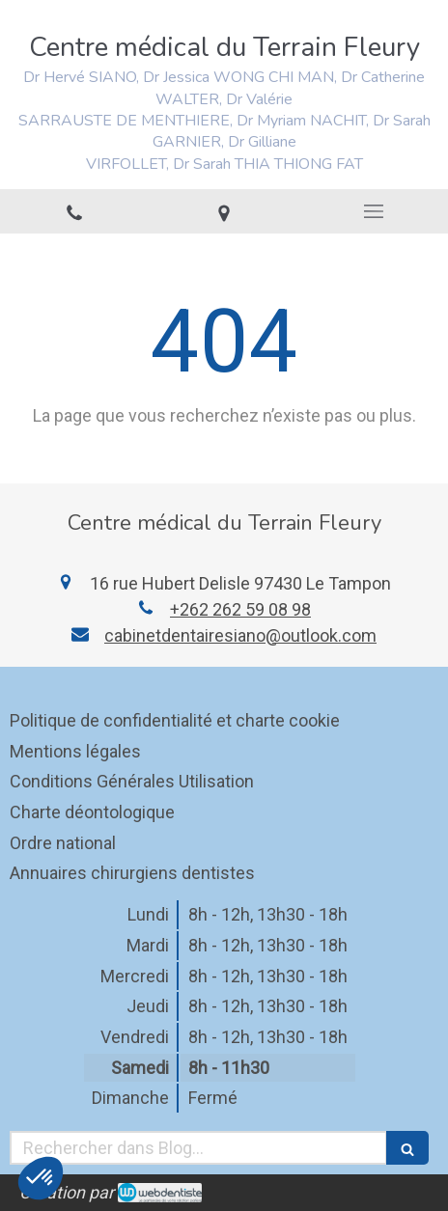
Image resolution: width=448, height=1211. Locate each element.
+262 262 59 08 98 (240, 609)
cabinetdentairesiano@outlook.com (240, 635)
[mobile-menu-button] (373, 211)
